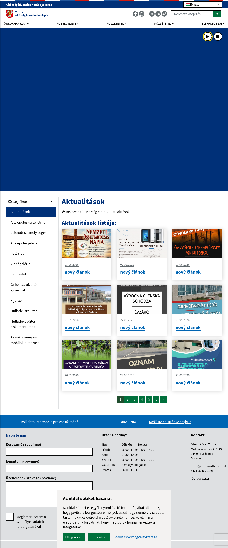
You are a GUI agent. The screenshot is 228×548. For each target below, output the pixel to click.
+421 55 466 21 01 (202, 471)
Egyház (16, 300)
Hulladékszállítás (24, 310)
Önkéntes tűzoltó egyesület (24, 287)
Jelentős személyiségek (28, 232)
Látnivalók (19, 274)
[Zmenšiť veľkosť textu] (152, 14)
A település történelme (28, 222)
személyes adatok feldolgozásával (30, 524)
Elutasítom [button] (99, 537)
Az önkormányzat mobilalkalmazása (25, 340)
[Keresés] (217, 13)
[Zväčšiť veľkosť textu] (164, 14)
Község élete (17, 201)
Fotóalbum (19, 253)
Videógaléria (20, 263)
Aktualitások (20, 211)
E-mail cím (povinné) (22, 461)
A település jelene (24, 243)
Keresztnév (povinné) (23, 444)
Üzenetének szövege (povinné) (31, 478)
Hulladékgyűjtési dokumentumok (24, 324)
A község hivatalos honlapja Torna (31, 5)
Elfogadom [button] (73, 537)
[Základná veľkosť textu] (158, 14)
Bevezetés (71, 211)
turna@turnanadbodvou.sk (209, 466)
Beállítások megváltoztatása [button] (135, 537)
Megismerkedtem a (31, 521)
